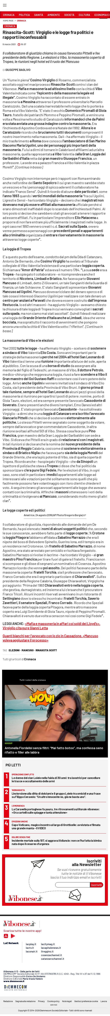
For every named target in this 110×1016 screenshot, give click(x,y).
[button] (103, 22)
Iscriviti (96, 885)
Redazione (8, 1001)
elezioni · (15, 650)
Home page (8, 20)
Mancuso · (28, 650)
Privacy (41, 1001)
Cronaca (21, 20)
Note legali (67, 1001)
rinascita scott (46, 650)
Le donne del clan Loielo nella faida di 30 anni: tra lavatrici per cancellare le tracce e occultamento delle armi (56, 779)
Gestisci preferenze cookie (86, 1001)
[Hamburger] (5, 6)
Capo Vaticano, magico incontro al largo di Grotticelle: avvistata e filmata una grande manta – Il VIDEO (56, 826)
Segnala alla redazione (25, 1001)
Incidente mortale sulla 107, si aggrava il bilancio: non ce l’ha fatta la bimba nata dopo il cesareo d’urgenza (56, 842)
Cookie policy (53, 1001)
